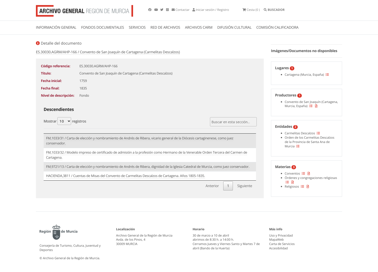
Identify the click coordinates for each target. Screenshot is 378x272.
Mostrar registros (65, 121)
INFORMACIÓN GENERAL (56, 27)
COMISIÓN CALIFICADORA (277, 27)
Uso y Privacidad (281, 235)
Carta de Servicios (282, 244)
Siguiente (244, 186)
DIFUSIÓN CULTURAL (234, 27)
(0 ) (251, 9)
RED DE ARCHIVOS (165, 27)
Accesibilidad (278, 248)
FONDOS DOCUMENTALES (102, 27)
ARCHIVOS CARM (198, 27)
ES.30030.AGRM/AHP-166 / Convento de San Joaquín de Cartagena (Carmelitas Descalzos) (108, 52)
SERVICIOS (137, 27)
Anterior (212, 186)
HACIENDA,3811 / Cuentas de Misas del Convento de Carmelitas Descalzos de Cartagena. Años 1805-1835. (125, 176)
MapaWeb (276, 239)
